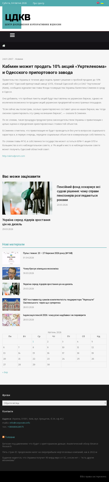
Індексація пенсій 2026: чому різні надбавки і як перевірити (54, 315)
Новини (19, 58)
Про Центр (38, 3)
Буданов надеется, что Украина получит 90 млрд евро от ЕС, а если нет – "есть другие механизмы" (48, 459)
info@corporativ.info (20, 422)
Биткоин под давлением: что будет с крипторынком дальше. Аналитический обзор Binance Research (50, 445)
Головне (10, 437)
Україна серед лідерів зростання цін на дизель (48, 284)
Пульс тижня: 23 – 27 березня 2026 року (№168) (48, 253)
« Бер (5, 372)
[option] (27, 206)
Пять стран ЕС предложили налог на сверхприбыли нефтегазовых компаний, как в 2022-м (49, 452)
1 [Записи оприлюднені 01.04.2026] (33, 341)
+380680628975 (16, 426)
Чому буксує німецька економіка (40, 268)
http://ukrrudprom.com (13, 155)
